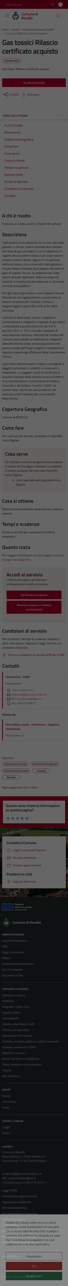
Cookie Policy (10, 1225)
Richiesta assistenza (14, 1208)
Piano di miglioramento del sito (20, 1242)
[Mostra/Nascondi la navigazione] (7, 16)
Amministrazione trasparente (19, 1213)
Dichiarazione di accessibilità (19, 1236)
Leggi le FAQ (9, 1190)
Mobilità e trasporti (13, 1053)
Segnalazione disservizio (16, 1202)
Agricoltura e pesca (13, 995)
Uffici (5, 946)
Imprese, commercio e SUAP (19, 1047)
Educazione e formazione (17, 1035)
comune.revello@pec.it (22, 1178)
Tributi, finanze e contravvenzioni (22, 1064)
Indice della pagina (34, 115)
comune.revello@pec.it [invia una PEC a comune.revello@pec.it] (29, 699)
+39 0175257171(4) (20, 690)
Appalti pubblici (11, 1012)
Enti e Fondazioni (12, 969)
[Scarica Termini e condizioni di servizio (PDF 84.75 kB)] (33, 655)
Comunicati (9, 1101)
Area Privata (9, 1256)
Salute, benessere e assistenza (20, 1058)
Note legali (8, 1231)
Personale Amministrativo (17, 964)
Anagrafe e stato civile (15, 1007)
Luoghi (6, 1127)
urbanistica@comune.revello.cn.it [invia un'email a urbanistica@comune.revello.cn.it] (26, 695)
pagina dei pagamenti (18, 559)
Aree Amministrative (14, 940)
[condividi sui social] (11, 94)
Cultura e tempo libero (15, 1030)
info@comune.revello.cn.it (26, 1174)
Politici (6, 958)
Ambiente (8, 1001)
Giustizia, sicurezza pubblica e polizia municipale (30, 1041)
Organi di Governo (13, 952)
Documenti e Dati (12, 975)
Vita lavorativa (11, 1076)
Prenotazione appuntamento (19, 1196)
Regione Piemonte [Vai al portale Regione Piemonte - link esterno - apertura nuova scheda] (13, 4)
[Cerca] (58, 16)
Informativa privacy (13, 1219)
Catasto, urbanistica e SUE (18, 1024)
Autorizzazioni (10, 1018)
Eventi (6, 1133)
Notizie (6, 1096)
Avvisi (5, 1107)
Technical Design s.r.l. (26, 1276)
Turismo (6, 1070)
